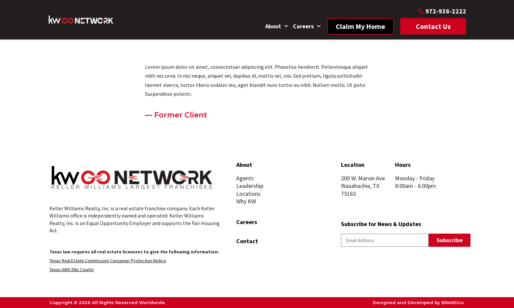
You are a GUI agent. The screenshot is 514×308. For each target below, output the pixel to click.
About (276, 26)
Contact (247, 241)
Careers (307, 26)
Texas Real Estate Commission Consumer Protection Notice (107, 261)
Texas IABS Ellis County (71, 269)
